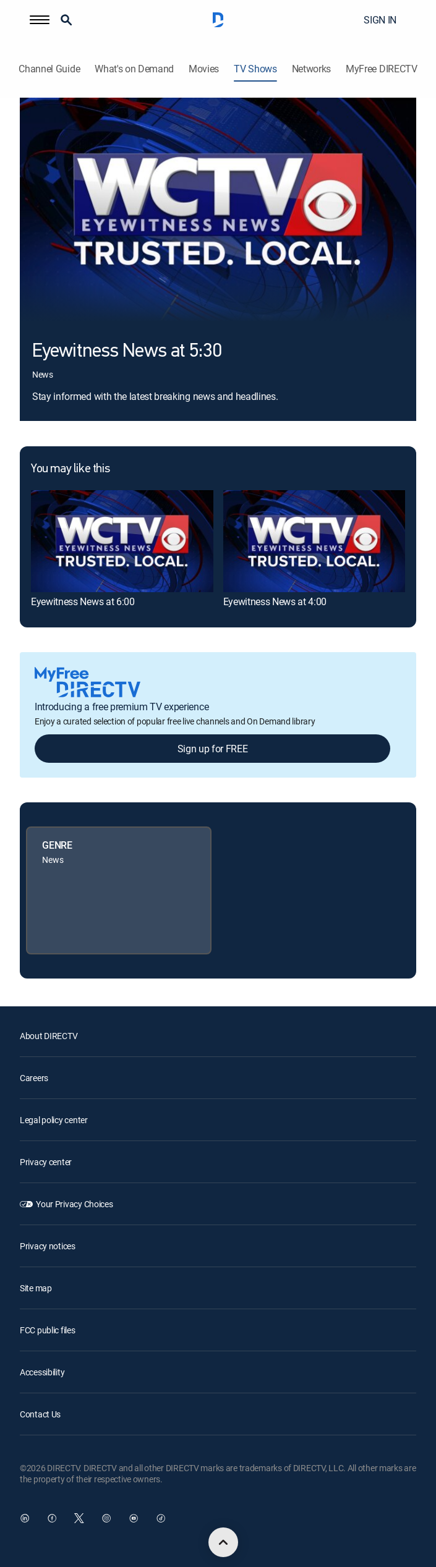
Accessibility (42, 1372)
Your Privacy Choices (74, 1204)
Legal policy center (54, 1120)
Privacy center (46, 1162)
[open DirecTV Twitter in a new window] (79, 1518)
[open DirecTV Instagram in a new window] (106, 1518)
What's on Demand (134, 68)
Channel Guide (49, 68)
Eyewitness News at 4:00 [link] (275, 601)
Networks (311, 68)
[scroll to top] (223, 1542)
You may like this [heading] (70, 469)
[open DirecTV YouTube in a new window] (134, 1518)
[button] (39, 20)
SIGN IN (380, 20)
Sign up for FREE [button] (212, 748)
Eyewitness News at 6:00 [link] (83, 601)
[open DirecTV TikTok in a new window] (161, 1518)
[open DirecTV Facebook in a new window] (52, 1518)
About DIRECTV (48, 1036)
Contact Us (40, 1414)
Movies (204, 68)
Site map (36, 1288)
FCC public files (47, 1330)
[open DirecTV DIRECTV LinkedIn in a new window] (25, 1518)
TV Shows (255, 68)
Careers (34, 1078)
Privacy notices (47, 1246)
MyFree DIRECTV (381, 68)
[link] (122, 541)
